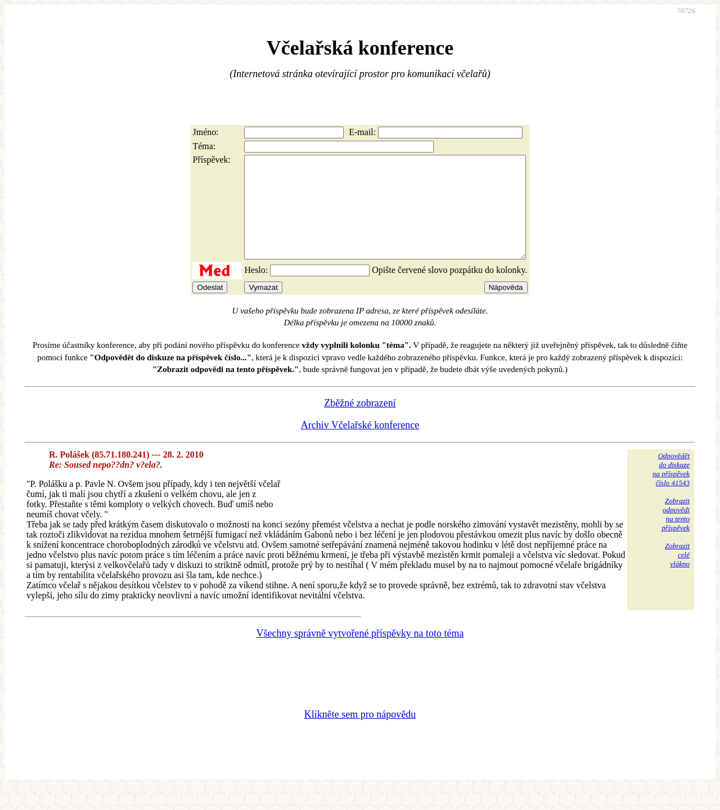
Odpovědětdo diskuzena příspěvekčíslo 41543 (671, 489)
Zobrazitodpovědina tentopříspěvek (676, 534)
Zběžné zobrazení (359, 423)
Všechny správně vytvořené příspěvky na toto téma (360, 653)
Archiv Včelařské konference (360, 445)
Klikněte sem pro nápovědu (360, 734)
